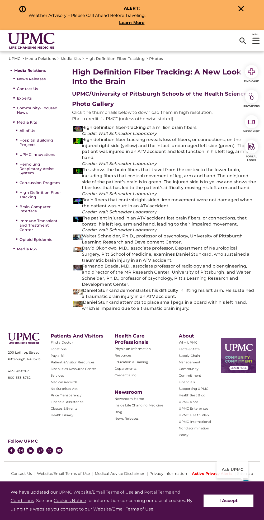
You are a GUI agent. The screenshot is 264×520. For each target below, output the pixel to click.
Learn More (132, 22)
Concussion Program (40, 182)
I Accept (228, 500)
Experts (24, 98)
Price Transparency (66, 395)
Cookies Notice (70, 500)
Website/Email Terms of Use (63, 473)
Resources (123, 355)
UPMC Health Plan (194, 415)
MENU (255, 34)
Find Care (251, 74)
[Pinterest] (40, 451)
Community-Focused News (37, 110)
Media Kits (27, 122)
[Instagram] (20, 451)
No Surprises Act (64, 389)
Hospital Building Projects (36, 142)
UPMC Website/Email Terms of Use (96, 492)
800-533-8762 (19, 378)
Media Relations (30, 70)
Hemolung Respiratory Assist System (37, 169)
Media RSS (27, 249)
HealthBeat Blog (192, 395)
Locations (59, 349)
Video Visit (251, 124)
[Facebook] (11, 451)
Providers (251, 99)
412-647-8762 (18, 371)
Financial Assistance (67, 402)
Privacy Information (168, 473)
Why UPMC (188, 342)
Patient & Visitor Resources (73, 362)
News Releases (31, 79)
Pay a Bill (58, 356)
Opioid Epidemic (36, 239)
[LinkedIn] (30, 451)
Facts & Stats (189, 349)
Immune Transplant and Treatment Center (39, 225)
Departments (125, 369)
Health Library (62, 415)
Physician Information (133, 349)
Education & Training (131, 362)
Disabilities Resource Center (73, 369)
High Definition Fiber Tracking (40, 194)
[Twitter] (49, 450)
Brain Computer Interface (35, 209)
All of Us (27, 130)
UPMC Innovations (37, 154)
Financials (187, 382)
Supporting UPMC (193, 389)
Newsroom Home (129, 399)
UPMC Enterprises (194, 408)
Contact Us (27, 88)
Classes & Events (64, 408)
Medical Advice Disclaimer (120, 473)
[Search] (242, 41)
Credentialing (125, 375)
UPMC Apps (188, 402)
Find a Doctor (62, 342)
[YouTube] (59, 451)
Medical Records (64, 382)
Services (57, 375)
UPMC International (195, 422)
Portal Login (251, 151)
